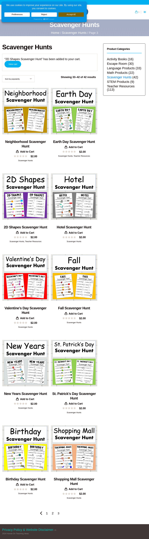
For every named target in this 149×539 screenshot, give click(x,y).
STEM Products (118, 82)
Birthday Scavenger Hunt (25, 479)
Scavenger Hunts (74, 33)
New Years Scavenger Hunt (25, 394)
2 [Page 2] (53, 513)
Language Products (121, 68)
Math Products (117, 73)
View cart (12, 64)
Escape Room (117, 63)
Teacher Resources (82, 156)
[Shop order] (18, 78)
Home (55, 33)
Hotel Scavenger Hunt (74, 227)
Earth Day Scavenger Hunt (74, 142)
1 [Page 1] (47, 513)
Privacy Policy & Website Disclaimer (27, 530)
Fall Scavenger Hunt (74, 308)
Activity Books (117, 59)
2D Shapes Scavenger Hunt (25, 227)
